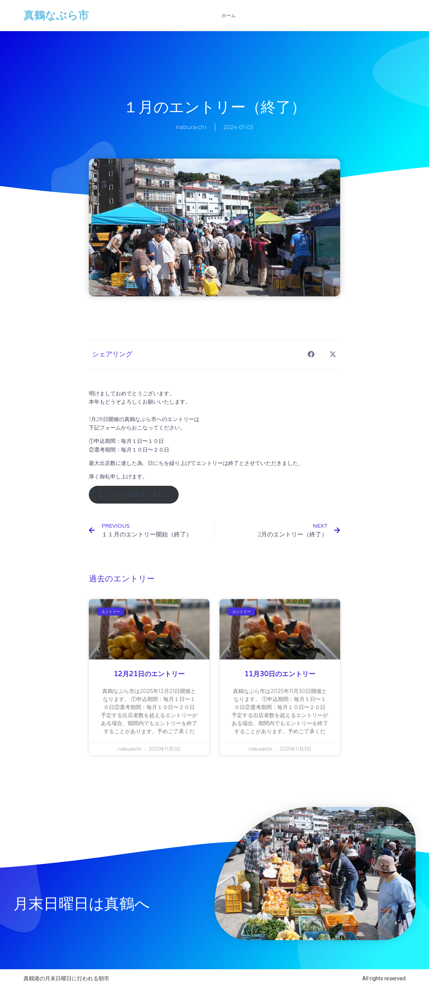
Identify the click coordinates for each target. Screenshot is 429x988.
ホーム (229, 15)
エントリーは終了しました (134, 494)
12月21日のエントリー (149, 674)
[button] (310, 354)
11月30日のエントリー (279, 674)
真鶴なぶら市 (56, 15)
